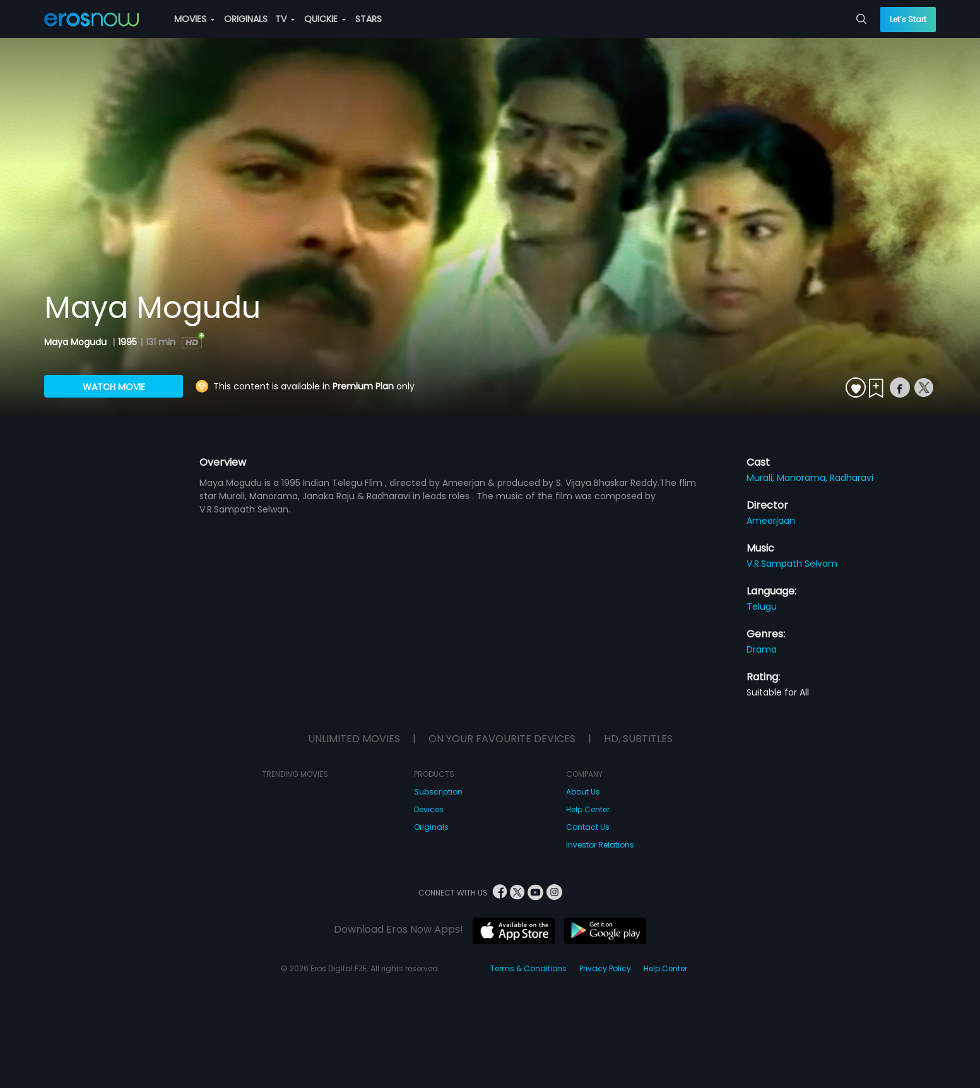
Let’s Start (908, 19)
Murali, (762, 477)
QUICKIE (325, 19)
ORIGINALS (246, 19)
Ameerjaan (771, 520)
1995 (127, 342)
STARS (368, 19)
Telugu (762, 606)
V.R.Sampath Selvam (792, 563)
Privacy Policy (605, 968)
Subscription (438, 791)
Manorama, (803, 477)
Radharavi (851, 477)
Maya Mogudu (76, 342)
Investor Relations (600, 844)
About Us (583, 791)
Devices (429, 809)
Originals (431, 827)
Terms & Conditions (528, 968)
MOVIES (194, 19)
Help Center (588, 809)
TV (285, 19)
